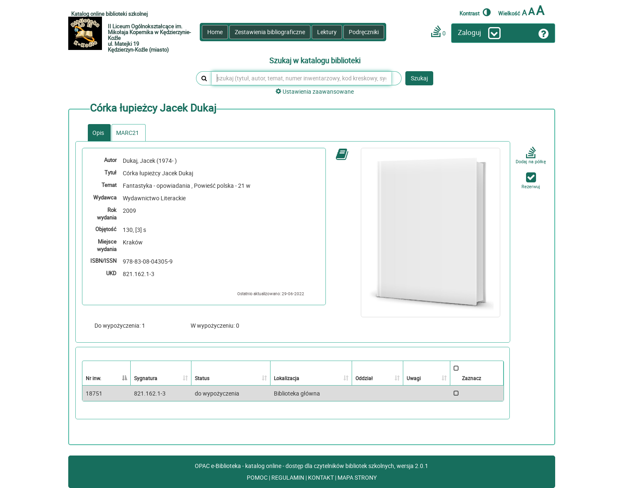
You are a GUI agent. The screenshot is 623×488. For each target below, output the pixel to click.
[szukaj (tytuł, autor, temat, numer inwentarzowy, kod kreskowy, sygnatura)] (301, 78)
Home (215, 32)
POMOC (258, 477)
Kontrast (475, 12)
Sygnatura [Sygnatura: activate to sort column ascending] (145, 378)
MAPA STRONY (357, 477)
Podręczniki (364, 32)
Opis (98, 133)
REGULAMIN (288, 477)
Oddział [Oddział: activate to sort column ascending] (363, 378)
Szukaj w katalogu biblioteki (314, 61)
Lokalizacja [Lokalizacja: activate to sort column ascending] (286, 378)
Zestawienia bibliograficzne (270, 32)
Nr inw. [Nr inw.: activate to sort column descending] (93, 378)
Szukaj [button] (419, 78)
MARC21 (127, 133)
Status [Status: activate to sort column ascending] (202, 378)
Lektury (327, 32)
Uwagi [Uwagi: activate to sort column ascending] (414, 378)
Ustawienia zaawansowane (315, 91)
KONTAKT (321, 477)
